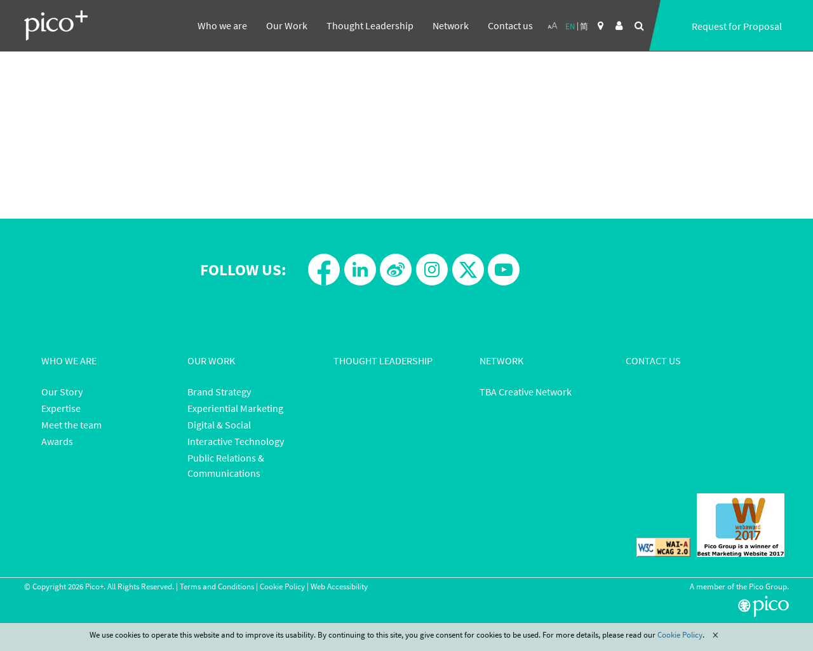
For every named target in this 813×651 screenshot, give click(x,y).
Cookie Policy (282, 586)
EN (570, 26)
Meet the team (71, 424)
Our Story (62, 391)
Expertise (61, 408)
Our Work (286, 25)
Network (451, 25)
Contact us (510, 25)
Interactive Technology (235, 441)
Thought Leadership (369, 25)
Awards (57, 441)
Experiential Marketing (235, 408)
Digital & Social (219, 424)
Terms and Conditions (217, 586)
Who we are (222, 25)
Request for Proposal (737, 26)
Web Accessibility (339, 586)
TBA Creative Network (526, 391)
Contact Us (653, 360)
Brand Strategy (219, 391)
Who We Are (69, 360)
